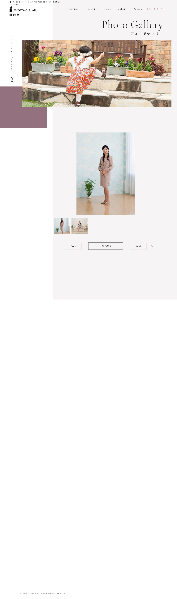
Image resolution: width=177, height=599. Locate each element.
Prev (73, 246)
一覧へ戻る (106, 246)
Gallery (122, 8)
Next (138, 246)
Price (108, 8)
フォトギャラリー (11, 63)
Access (138, 8)
